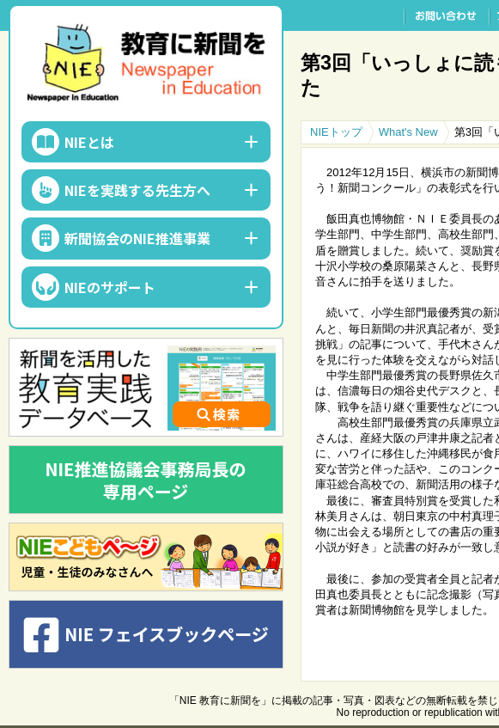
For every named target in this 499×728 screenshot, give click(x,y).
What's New (408, 131)
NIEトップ (336, 131)
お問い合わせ (447, 15)
